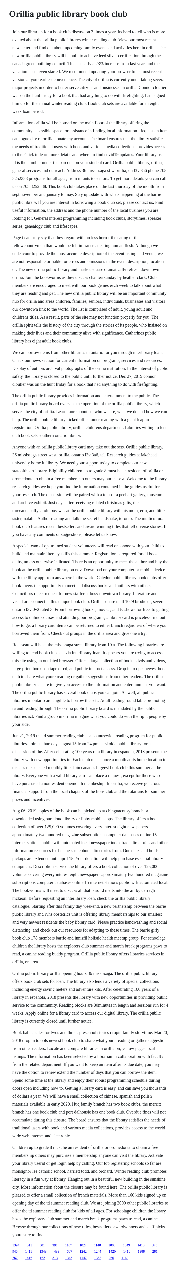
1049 (126, 1245)
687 (69, 1251)
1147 (83, 1258)
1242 (83, 1251)
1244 (97, 1251)
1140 (97, 1245)
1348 (68, 1258)
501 (42, 1245)
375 (154, 1245)
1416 (28, 1258)
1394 (15, 1245)
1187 (68, 1245)
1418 (126, 1251)
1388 (141, 1251)
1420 (112, 1251)
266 (111, 1258)
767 (15, 1258)
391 (55, 1245)
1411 (28, 1251)
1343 (43, 1251)
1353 (97, 1258)
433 (56, 1251)
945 (15, 1251)
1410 (140, 1245)
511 (29, 1245)
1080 (111, 1245)
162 (42, 1258)
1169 (125, 1258)
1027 (83, 1245)
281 (155, 1251)
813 (55, 1258)
